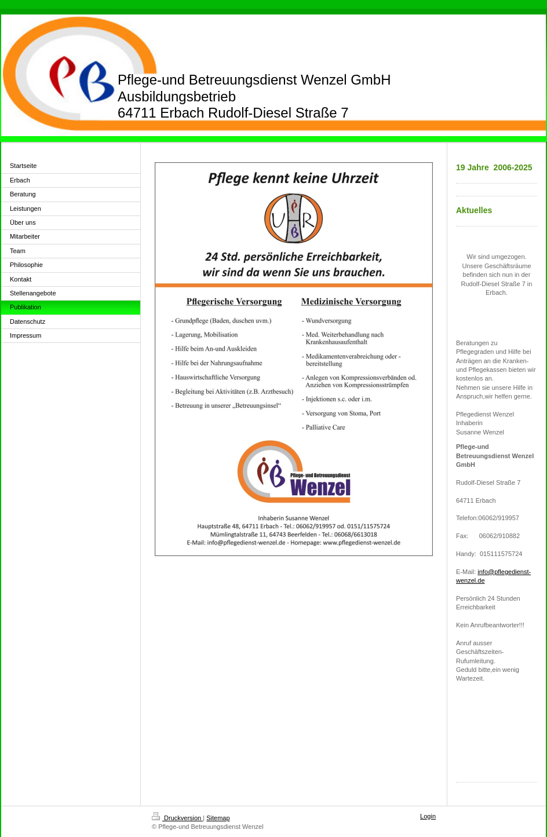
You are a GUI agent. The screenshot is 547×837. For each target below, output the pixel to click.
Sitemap (217, 817)
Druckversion (177, 817)
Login (428, 816)
